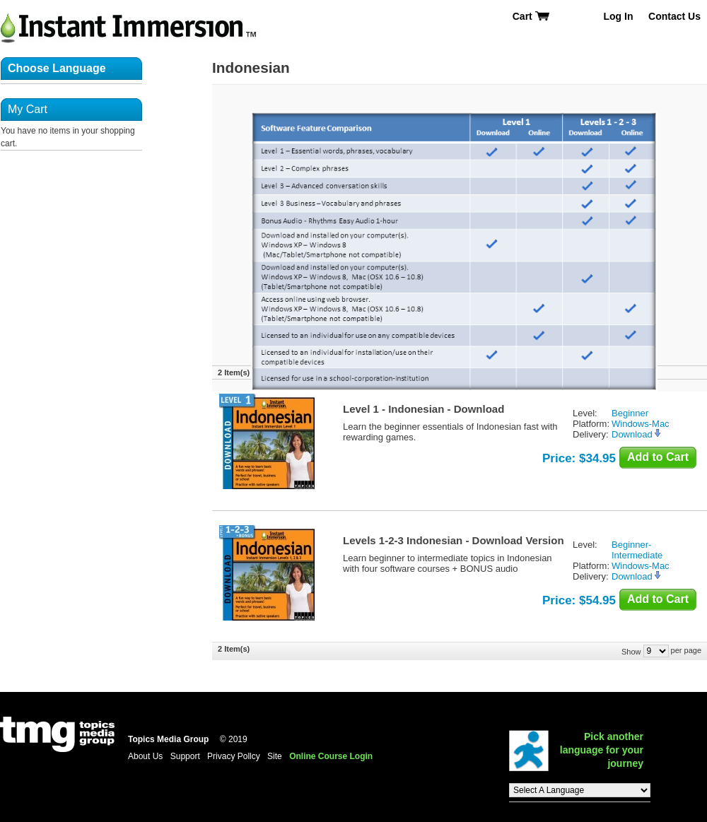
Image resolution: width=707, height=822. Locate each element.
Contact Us (674, 16)
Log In (618, 16)
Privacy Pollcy (233, 756)
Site (274, 756)
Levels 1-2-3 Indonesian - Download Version (453, 540)
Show (631, 651)
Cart (531, 16)
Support (185, 756)
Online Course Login (331, 756)
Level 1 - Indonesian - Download (423, 409)
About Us (145, 756)
